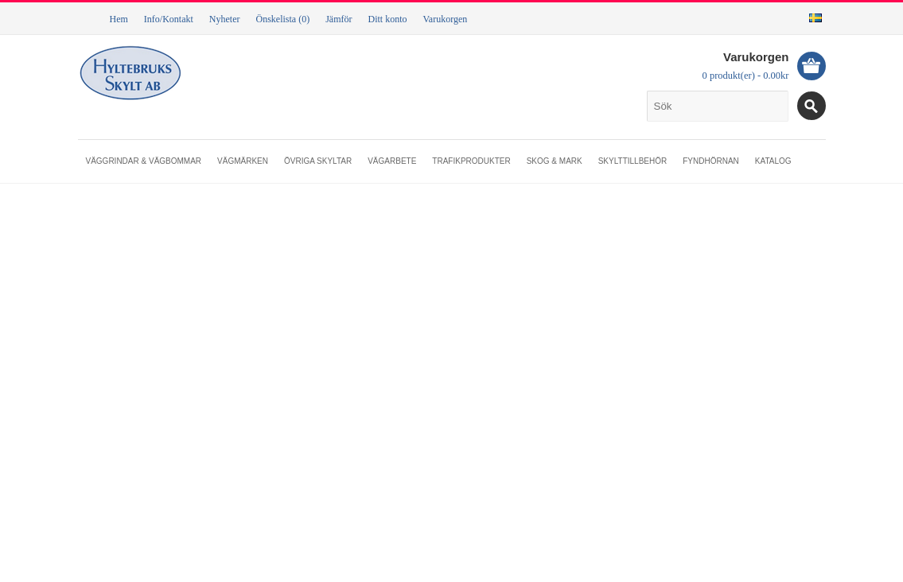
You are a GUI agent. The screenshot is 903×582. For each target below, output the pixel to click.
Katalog (773, 161)
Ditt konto (387, 19)
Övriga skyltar (318, 161)
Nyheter (224, 19)
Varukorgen (444, 19)
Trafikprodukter (471, 161)
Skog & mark (554, 161)
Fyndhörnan (711, 161)
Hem (119, 19)
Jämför (338, 19)
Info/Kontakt (168, 19)
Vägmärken (242, 161)
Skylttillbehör (633, 161)
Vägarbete (392, 161)
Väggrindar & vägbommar (144, 161)
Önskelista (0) (282, 19)
